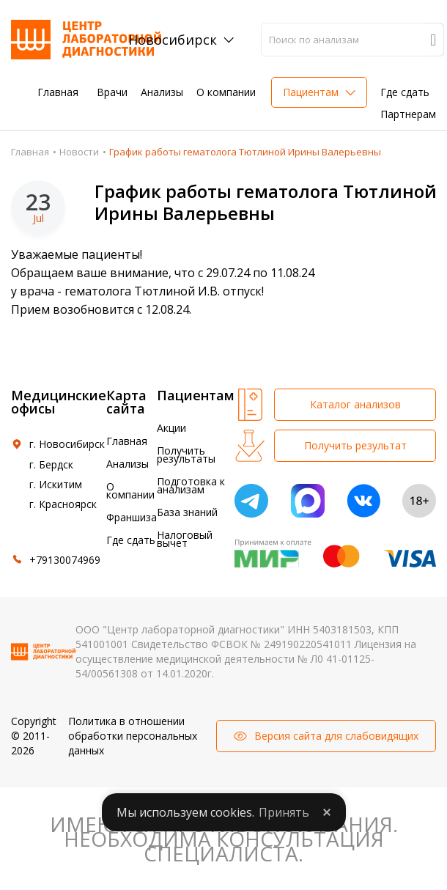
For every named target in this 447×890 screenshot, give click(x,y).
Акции (171, 428)
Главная (57, 92)
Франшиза (131, 517)
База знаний (187, 512)
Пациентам (311, 92)
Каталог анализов (355, 404)
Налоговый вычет (185, 539)
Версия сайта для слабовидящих (336, 736)
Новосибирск (172, 39)
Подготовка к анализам (191, 485)
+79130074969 (64, 560)
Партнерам (408, 114)
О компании (226, 92)
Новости (79, 151)
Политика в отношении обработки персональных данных (132, 735)
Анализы (162, 92)
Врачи (112, 92)
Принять (284, 812)
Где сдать (404, 92)
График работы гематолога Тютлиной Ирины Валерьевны (266, 202)
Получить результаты (186, 455)
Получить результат (355, 445)
